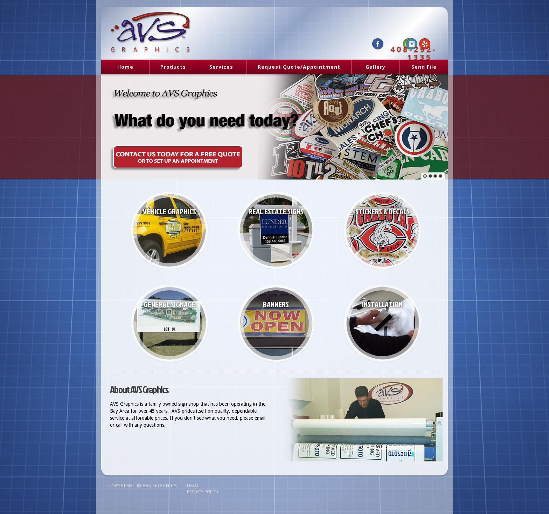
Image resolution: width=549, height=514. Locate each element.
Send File (424, 66)
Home (125, 66)
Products (171, 67)
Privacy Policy (203, 491)
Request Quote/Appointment (299, 66)
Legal (193, 485)
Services (219, 67)
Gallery (375, 66)
